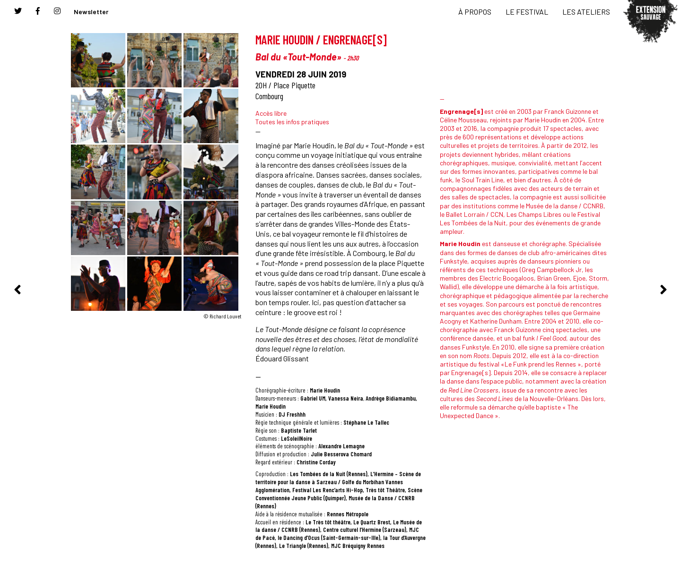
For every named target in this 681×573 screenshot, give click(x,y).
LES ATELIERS (586, 11)
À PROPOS (474, 11)
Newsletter (91, 12)
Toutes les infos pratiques (292, 122)
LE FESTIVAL (527, 11)
